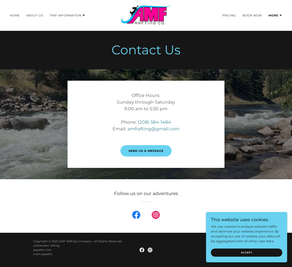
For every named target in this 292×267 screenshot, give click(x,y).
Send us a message (146, 151)
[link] (146, 15)
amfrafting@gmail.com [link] (153, 129)
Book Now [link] (252, 15)
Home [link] (15, 15)
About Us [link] (34, 15)
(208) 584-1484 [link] (154, 122)
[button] (67, 15)
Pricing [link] (229, 15)
